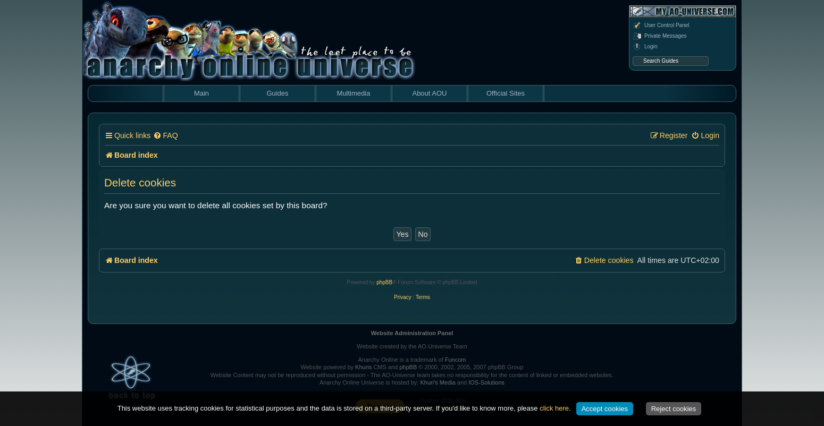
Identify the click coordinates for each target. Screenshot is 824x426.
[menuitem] (165, 135)
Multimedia (354, 93)
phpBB (384, 282)
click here (554, 408)
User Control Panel (661, 25)
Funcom (455, 359)
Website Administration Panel (412, 333)
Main (201, 93)
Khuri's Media (437, 382)
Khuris (363, 367)
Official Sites (505, 93)
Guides (277, 93)
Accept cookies (605, 409)
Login (645, 46)
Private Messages (659, 36)
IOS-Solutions (486, 382)
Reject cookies (673, 409)
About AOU (429, 93)
